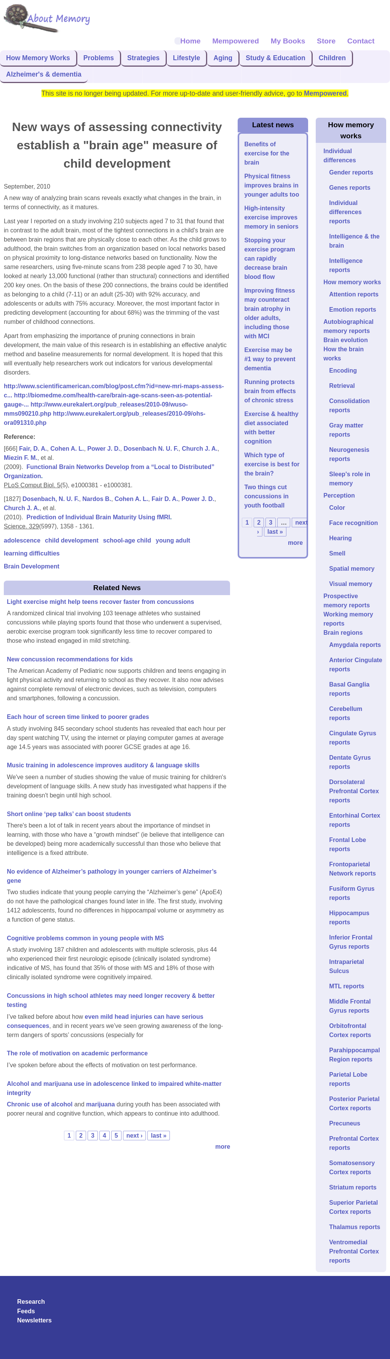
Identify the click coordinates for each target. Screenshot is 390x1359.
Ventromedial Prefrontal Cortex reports (354, 1251)
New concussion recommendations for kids (70, 659)
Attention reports (354, 294)
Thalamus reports (354, 1227)
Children (332, 58)
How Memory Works (38, 58)
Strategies (143, 58)
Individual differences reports (345, 212)
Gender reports (351, 172)
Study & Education (275, 58)
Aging (222, 58)
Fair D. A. (165, 499)
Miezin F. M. (20, 458)
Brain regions (343, 632)
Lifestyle (186, 58)
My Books (288, 41)
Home (190, 41)
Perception (339, 495)
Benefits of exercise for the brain (266, 153)
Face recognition (353, 523)
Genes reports (349, 187)
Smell (337, 553)
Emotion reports (352, 309)
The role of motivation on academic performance (77, 1053)
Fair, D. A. (33, 448)
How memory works (352, 282)
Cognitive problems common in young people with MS (85, 938)
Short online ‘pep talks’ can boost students (69, 814)
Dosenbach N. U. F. (150, 448)
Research (31, 1301)
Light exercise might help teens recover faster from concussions (100, 602)
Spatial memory (351, 568)
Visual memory (350, 584)
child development (71, 540)
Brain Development (31, 566)
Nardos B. (96, 499)
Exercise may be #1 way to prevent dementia (269, 359)
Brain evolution (345, 340)
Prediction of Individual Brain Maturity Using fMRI (98, 517)
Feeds (26, 1311)
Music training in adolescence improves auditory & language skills (103, 765)
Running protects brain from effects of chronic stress (270, 391)
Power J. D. (103, 448)
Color (337, 507)
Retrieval (342, 386)
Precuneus (344, 1123)
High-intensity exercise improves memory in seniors (271, 217)
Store (326, 41)
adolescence (22, 540)
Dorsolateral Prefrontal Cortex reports (354, 791)
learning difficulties (32, 553)
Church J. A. (199, 448)
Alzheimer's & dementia (44, 74)
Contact (360, 41)
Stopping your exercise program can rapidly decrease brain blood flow (269, 258)
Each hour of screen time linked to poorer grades (78, 717)
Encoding (343, 370)
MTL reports (346, 986)
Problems (98, 58)
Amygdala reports (355, 645)
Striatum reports (352, 1187)
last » (158, 1135)
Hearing (340, 538)
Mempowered (235, 41)
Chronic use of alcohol (40, 1104)
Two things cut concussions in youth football (266, 496)
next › (134, 1135)
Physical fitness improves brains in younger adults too (271, 185)
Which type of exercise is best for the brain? (271, 464)
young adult (173, 540)
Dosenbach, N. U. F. (50, 499)
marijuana (100, 1104)
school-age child (127, 540)
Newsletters (34, 1320)
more (222, 1146)
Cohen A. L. (67, 448)
